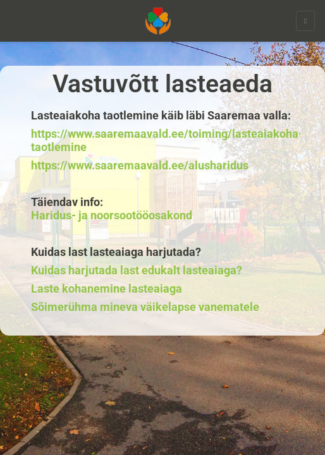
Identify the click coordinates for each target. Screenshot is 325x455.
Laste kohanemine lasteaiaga (106, 288)
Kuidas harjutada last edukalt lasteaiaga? (136, 270)
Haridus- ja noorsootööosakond (111, 215)
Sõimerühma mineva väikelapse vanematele (145, 307)
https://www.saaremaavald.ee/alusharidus (139, 165)
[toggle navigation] (305, 21)
